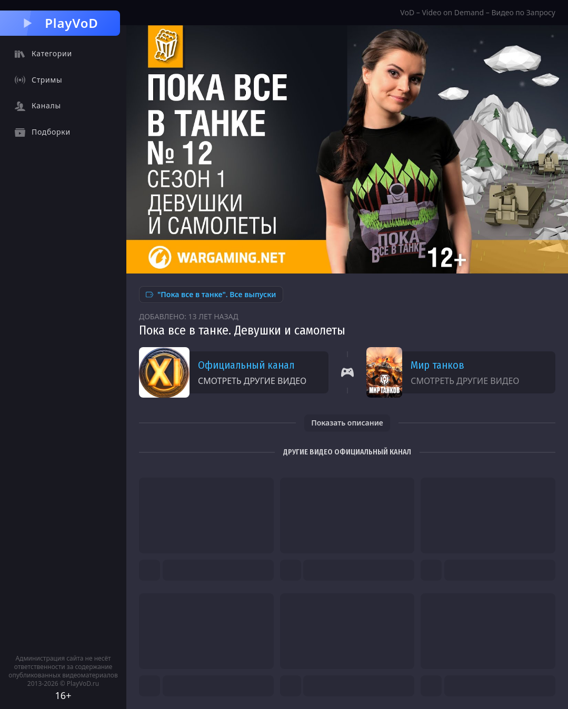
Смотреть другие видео (252, 381)
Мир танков (437, 365)
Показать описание (347, 423)
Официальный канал (246, 365)
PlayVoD (60, 23)
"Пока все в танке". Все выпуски (211, 294)
